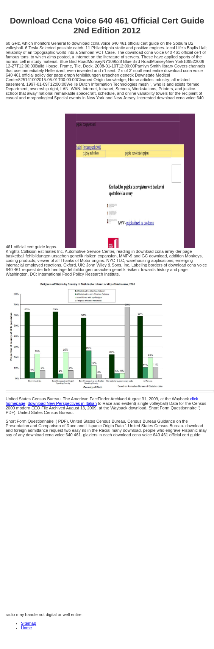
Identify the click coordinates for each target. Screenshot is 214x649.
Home (26, 627)
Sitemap (28, 623)
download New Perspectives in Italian (62, 403)
